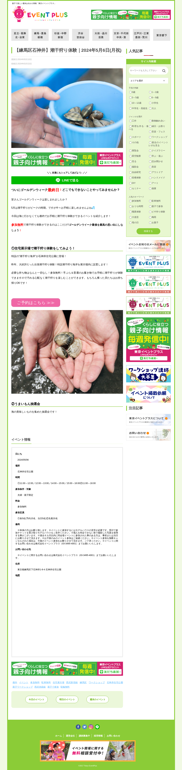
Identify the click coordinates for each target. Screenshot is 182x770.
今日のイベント (36, 699)
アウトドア (156, 172)
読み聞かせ (156, 161)
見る (132, 161)
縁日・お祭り (157, 126)
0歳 (132, 92)
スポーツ (135, 137)
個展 (152, 188)
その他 (134, 142)
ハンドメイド (157, 177)
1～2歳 (154, 92)
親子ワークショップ (23, 687)
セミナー (135, 188)
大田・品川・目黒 (100, 33)
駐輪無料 (65, 687)
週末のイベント (97, 699)
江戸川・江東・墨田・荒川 (141, 33)
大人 (152, 108)
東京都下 (161, 33)
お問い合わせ (113, 735)
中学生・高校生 (138, 108)
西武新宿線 (72, 682)
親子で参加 (53, 687)
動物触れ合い (157, 120)
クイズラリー (157, 150)
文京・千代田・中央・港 (121, 33)
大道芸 (134, 217)
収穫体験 (135, 177)
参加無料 (35, 682)
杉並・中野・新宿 (60, 33)
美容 (152, 166)
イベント (23, 682)
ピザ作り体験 (157, 211)
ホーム (58, 735)
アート (153, 183)
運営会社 (70, 735)
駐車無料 (46, 682)
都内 (15, 682)
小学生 (153, 103)
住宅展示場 (58, 682)
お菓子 (153, 222)
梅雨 (152, 217)
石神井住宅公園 (115, 682)
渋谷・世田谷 (80, 33)
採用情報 (98, 735)
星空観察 (135, 156)
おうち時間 (136, 206)
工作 (132, 120)
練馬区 (83, 682)
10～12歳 (135, 103)
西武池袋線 (40, 687)
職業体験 (135, 211)
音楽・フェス (157, 131)
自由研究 (135, 172)
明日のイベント (67, 699)
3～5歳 (134, 97)
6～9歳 (154, 97)
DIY (132, 183)
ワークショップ (97, 682)
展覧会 (134, 150)
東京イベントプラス (40, 14)
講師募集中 (84, 735)
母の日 (134, 222)
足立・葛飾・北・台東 (19, 33)
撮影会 (134, 166)
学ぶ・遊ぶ (156, 156)
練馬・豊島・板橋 (40, 33)
